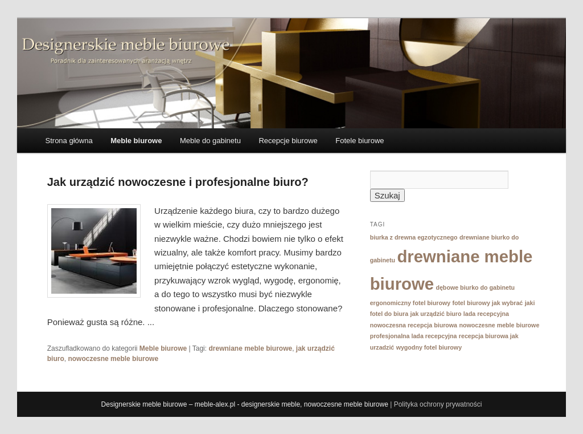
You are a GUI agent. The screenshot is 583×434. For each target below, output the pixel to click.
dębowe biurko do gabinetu (475, 287)
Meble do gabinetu (210, 140)
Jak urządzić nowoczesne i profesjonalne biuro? (178, 182)
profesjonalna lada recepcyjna (413, 335)
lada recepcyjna (486, 313)
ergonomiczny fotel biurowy (410, 302)
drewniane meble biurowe (250, 348)
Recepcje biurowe (287, 140)
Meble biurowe (136, 140)
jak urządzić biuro (436, 313)
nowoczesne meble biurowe (113, 359)
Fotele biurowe (359, 140)
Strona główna (69, 140)
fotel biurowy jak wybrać (488, 302)
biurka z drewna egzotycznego (414, 237)
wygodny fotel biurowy (429, 347)
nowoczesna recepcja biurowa (413, 325)
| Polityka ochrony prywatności (436, 404)
